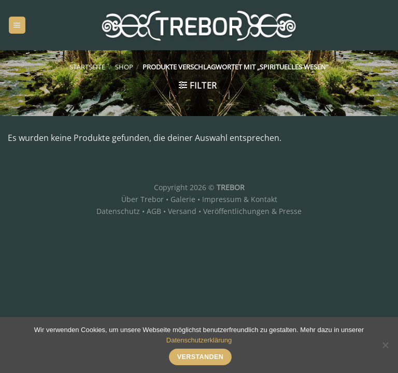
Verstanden (200, 357)
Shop (124, 66)
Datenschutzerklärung (199, 340)
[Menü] (17, 25)
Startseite (87, 66)
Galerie (182, 199)
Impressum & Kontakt (239, 199)
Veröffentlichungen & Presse (252, 211)
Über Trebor (142, 199)
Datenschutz (118, 211)
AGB (154, 211)
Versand (182, 211)
